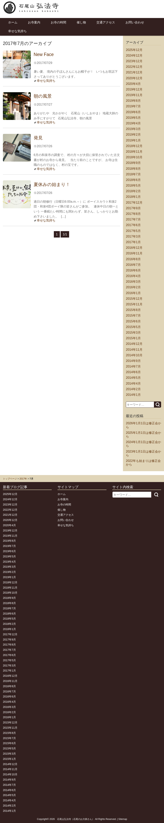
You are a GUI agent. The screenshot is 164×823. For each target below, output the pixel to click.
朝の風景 (43, 96)
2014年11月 (134, 349)
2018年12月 (134, 146)
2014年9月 (133, 360)
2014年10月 (134, 355)
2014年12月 (134, 343)
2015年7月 (133, 315)
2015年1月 (133, 338)
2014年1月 (133, 394)
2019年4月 (133, 123)
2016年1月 (133, 293)
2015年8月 (133, 310)
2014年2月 (133, 389)
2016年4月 (133, 276)
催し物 (81, 22)
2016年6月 (133, 270)
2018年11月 (134, 151)
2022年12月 (134, 66)
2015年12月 (134, 298)
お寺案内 (34, 22)
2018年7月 (133, 174)
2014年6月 (133, 372)
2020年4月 (133, 83)
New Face (44, 54)
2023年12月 (134, 61)
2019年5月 (133, 117)
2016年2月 (133, 287)
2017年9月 (133, 208)
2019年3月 (133, 129)
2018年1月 (133, 196)
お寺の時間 (58, 22)
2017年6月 (133, 225)
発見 (38, 137)
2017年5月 (133, 230)
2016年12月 (134, 247)
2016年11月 (134, 253)
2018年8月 (133, 168)
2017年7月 (133, 219)
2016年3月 (133, 281)
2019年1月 (133, 140)
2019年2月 (133, 134)
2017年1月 (133, 242)
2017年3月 (133, 236)
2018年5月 (133, 185)
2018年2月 (133, 191)
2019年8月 (133, 100)
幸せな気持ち (17, 31)
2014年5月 (133, 377)
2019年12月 (134, 89)
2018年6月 (133, 180)
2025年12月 (134, 50)
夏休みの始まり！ (52, 184)
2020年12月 (134, 78)
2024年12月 (134, 55)
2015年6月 (133, 321)
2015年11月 (134, 304)
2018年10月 (134, 157)
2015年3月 (133, 332)
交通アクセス (105, 22)
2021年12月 (134, 72)
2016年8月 (133, 259)
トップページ (10, 478)
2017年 (23, 478)
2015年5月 (133, 327)
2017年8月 (133, 213)
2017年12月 (134, 202)
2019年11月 (134, 95)
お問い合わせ (134, 22)
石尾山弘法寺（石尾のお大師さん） (75, 819)
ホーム (12, 22)
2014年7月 (133, 366)
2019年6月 (133, 112)
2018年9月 (133, 162)
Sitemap (122, 819)
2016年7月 (133, 264)
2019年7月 (133, 106)
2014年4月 (133, 383)
